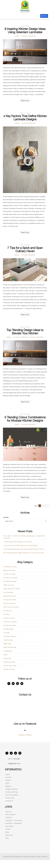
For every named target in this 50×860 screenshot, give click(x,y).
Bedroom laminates (9, 570)
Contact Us (9, 801)
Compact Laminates (9, 574)
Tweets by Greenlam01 (8, 844)
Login (7, 783)
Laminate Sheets (8, 629)
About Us (8, 812)
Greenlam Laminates (25, 735)
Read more (25, 100)
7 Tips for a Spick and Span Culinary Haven (25, 249)
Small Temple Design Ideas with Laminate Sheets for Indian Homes (23, 549)
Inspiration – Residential (13, 823)
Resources (9, 835)
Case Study (9, 826)
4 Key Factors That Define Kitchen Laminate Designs (25, 117)
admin (17, 36)
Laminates (6, 632)
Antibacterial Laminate (10, 566)
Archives (5, 517)
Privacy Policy (9, 798)
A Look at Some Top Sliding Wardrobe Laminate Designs (20, 545)
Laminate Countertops (10, 621)
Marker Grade (7, 643)
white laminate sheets (9, 665)
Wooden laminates (9, 669)
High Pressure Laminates (11, 607)
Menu (44, 16)
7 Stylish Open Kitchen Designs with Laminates (17, 542)
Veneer (5, 654)
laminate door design (9, 625)
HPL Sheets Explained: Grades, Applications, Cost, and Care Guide (23, 552)
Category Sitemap (11, 789)
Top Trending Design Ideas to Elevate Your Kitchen (25, 331)
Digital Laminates (8, 585)
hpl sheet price (7, 610)
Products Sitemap (11, 792)
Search (7, 774)
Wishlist (8, 780)
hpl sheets (6, 614)
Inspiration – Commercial (13, 820)
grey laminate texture (9, 596)
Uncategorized (7, 651)
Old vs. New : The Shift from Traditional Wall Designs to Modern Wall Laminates (23, 537)
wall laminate (7, 658)
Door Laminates (8, 592)
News (7, 832)
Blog (7, 838)
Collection (8, 817)
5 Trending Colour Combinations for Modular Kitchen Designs (25, 418)
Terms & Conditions (12, 795)
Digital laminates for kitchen (11, 588)
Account (8, 777)
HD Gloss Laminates (21, 337)
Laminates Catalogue (9, 636)
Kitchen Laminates (28, 36)
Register (8, 786)
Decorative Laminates (9, 581)
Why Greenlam (10, 814)
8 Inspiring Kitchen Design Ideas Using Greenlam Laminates (25, 30)
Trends (7, 829)
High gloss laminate (9, 603)
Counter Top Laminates (10, 577)
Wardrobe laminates (9, 662)
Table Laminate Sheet (9, 647)
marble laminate (8, 640)
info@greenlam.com (14, 763)
